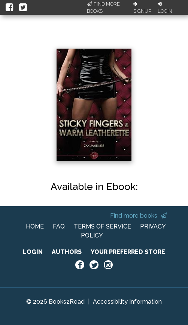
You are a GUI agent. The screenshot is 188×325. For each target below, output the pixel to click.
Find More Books (103, 7)
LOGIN (33, 251)
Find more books (138, 215)
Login (165, 7)
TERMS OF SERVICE (102, 226)
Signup (142, 7)
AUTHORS (67, 251)
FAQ (59, 226)
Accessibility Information (127, 301)
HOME (35, 226)
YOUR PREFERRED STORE (128, 251)
